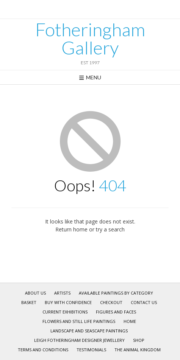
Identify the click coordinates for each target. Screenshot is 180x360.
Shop (138, 340)
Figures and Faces (116, 312)
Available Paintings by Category (116, 293)
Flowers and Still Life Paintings (78, 321)
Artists (62, 293)
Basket (28, 302)
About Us (35, 293)
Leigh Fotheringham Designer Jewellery (79, 340)
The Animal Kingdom (137, 349)
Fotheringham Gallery (90, 38)
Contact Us (144, 302)
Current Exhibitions (65, 312)
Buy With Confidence (68, 302)
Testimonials (91, 349)
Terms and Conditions (43, 349)
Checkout (111, 302)
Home (130, 321)
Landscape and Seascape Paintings (89, 331)
